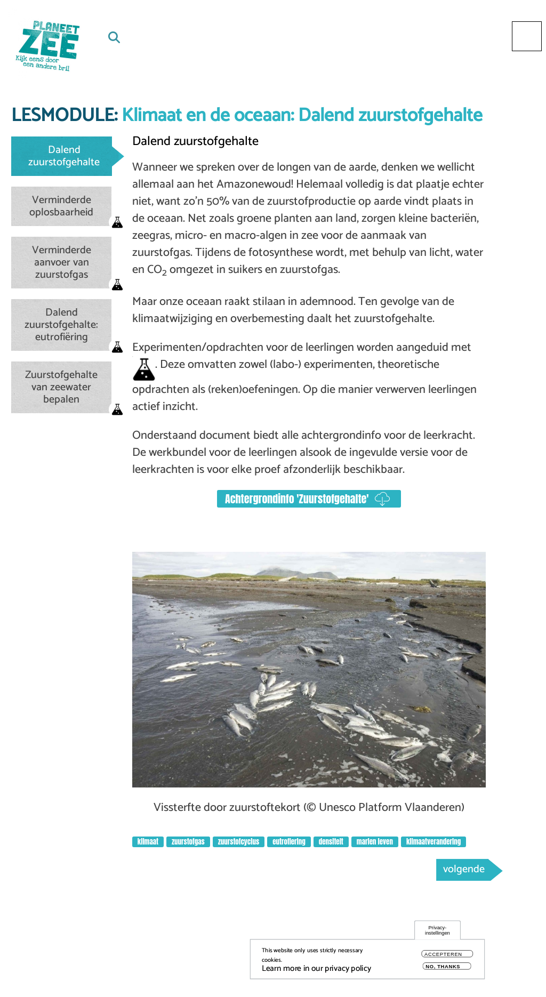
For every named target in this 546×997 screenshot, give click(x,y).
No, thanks (442, 969)
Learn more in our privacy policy (316, 971)
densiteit (331, 842)
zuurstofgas (188, 842)
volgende (464, 869)
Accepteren (443, 957)
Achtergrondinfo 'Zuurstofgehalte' (297, 499)
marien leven (375, 842)
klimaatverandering (433, 842)
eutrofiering (289, 842)
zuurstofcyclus (238, 842)
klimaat (148, 842)
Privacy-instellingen (437, 932)
